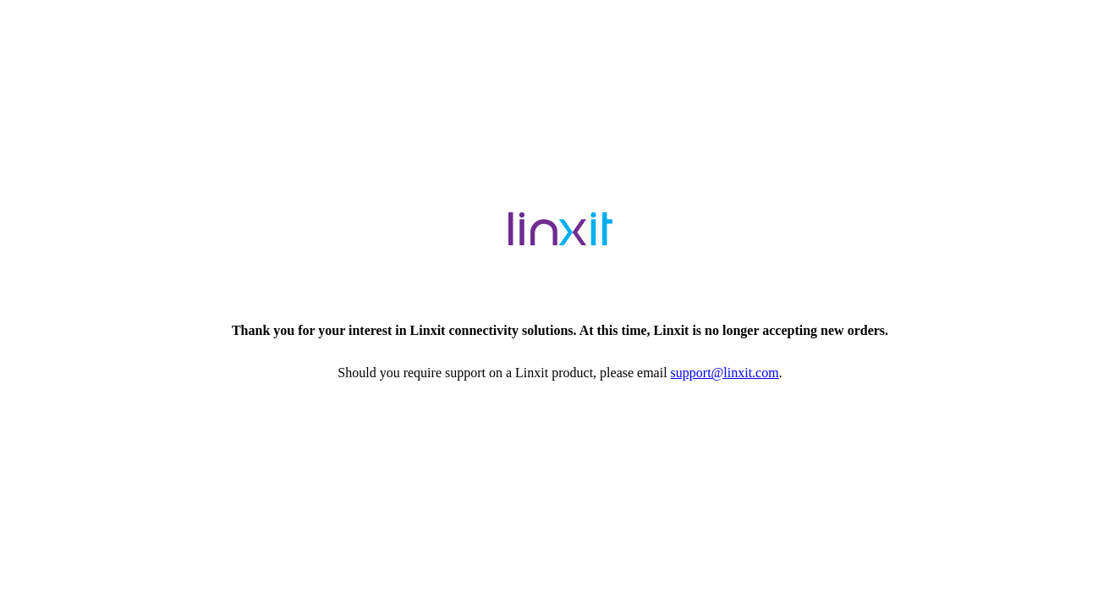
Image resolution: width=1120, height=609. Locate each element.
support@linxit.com (725, 372)
